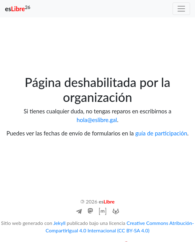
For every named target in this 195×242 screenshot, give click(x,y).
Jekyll (59, 223)
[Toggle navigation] (181, 8)
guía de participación (161, 133)
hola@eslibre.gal (97, 119)
